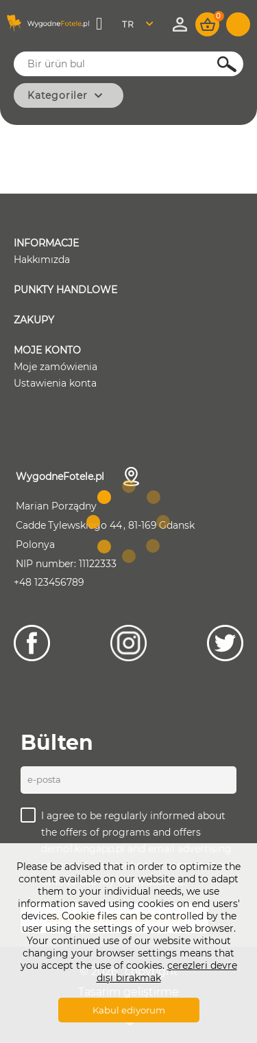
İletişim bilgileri (131, 476)
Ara (219, 64)
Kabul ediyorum (129, 1010)
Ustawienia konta (55, 383)
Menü (100, 24)
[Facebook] (32, 643)
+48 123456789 (49, 582)
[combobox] (141, 24)
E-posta (44, 779)
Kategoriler (57, 95)
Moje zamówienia (55, 366)
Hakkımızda (42, 259)
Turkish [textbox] (136, 24)
